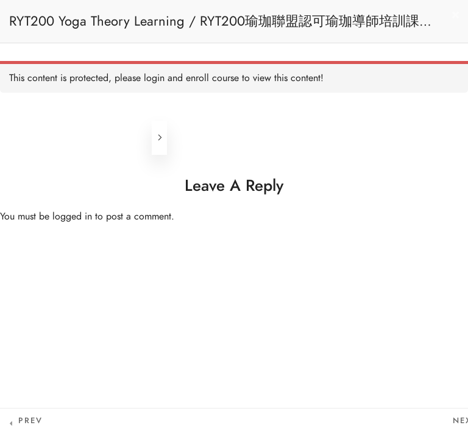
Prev (30, 420)
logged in (72, 216)
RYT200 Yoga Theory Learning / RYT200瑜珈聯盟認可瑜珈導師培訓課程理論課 (221, 27)
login (154, 78)
